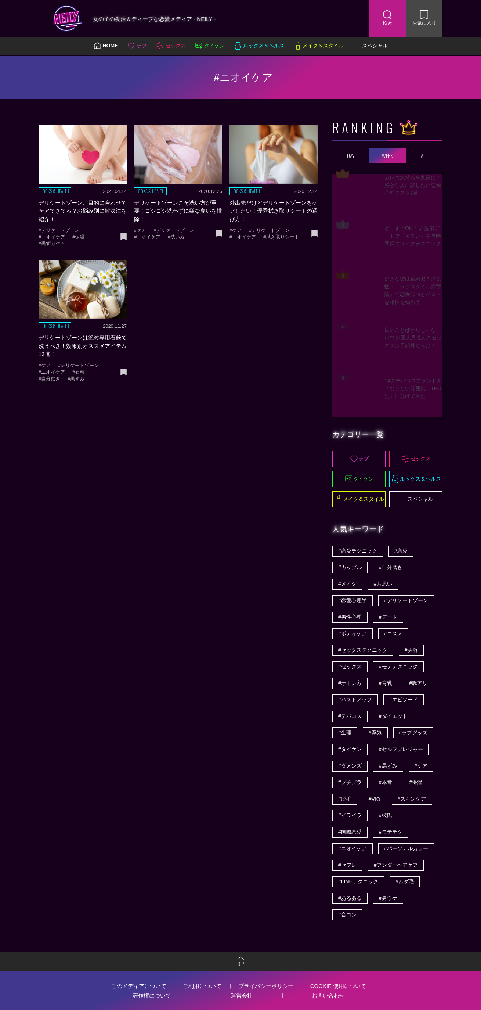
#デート (388, 617)
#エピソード (403, 699)
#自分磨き (390, 567)
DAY (351, 155)
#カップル (350, 567)
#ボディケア (352, 633)
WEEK (387, 155)
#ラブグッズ (413, 733)
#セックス (350, 666)
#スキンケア (412, 799)
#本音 (385, 782)
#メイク (347, 584)
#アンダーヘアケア (396, 865)
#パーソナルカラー (406, 848)
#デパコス (350, 716)
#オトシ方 (350, 683)
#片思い (383, 584)
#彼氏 (385, 815)
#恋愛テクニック (357, 551)
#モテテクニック (398, 666)
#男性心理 (350, 617)
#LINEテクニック (358, 881)
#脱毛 (344, 799)
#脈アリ (418, 683)
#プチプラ (350, 782)
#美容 (411, 650)
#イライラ (350, 815)
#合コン (347, 914)
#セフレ (347, 865)
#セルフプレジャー (401, 749)
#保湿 (416, 782)
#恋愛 (401, 551)
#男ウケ (388, 898)
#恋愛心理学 (352, 600)
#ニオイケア (352, 848)
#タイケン (350, 749)
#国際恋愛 (350, 832)
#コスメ (393, 633)
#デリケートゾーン (406, 600)
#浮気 (375, 733)
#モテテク (390, 832)
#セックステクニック (362, 650)
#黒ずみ (388, 766)
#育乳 (385, 683)
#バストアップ (355, 699)
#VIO (374, 799)
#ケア (421, 766)
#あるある (350, 898)
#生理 (344, 733)
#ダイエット (393, 716)
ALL (424, 155)
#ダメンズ (350, 766)
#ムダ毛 (404, 881)
